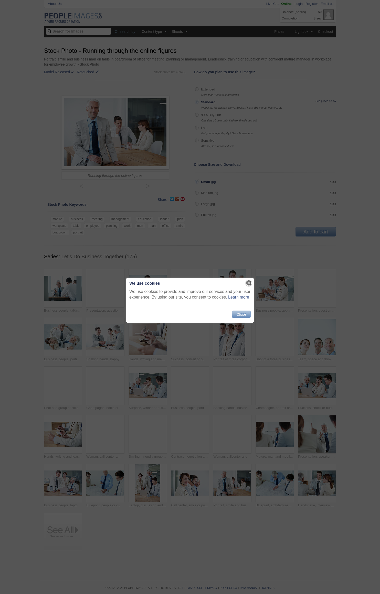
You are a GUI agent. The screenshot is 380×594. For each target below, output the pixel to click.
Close (241, 314)
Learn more (238, 297)
